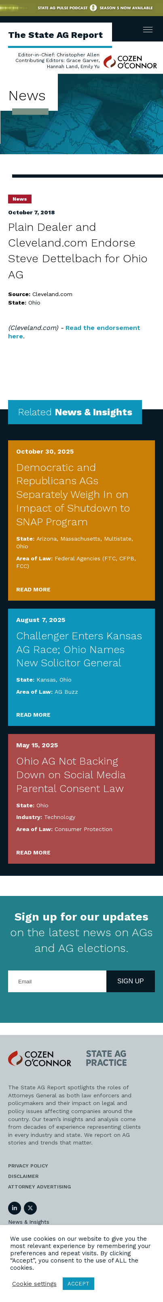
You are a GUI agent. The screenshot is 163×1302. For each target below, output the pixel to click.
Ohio (34, 302)
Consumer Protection (83, 829)
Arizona (46, 538)
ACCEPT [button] (78, 1284)
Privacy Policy (28, 1166)
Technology (59, 817)
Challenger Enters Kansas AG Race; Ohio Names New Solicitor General (79, 649)
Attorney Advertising (39, 1187)
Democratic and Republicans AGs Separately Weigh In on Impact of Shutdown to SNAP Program (73, 494)
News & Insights (28, 1222)
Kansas (46, 679)
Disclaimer (23, 1176)
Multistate (117, 538)
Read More (33, 589)
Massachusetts (80, 538)
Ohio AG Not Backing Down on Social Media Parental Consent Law (70, 774)
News (20, 199)
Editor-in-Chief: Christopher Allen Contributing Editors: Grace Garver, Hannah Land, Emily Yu (57, 60)
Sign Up (130, 981)
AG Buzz (66, 691)
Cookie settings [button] (34, 1283)
